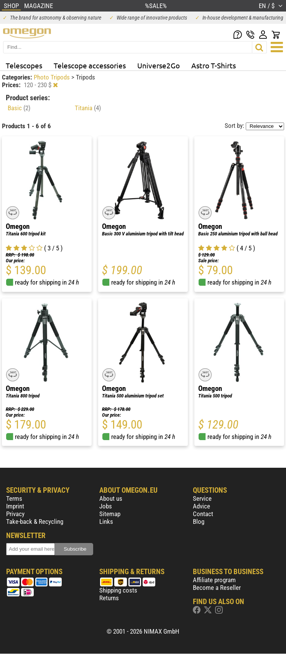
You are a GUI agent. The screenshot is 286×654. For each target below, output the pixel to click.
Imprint (15, 506)
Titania (88, 108)
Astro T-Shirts (213, 65)
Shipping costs (118, 590)
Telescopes (24, 65)
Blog (198, 521)
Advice (201, 506)
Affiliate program (214, 580)
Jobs (105, 506)
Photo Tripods (52, 77)
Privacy (15, 514)
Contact (203, 514)
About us (110, 498)
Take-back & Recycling (34, 521)
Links (106, 521)
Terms (14, 498)
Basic (19, 108)
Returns (109, 598)
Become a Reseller (217, 587)
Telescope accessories (90, 65)
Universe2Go (158, 65)
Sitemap (109, 514)
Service (202, 498)
